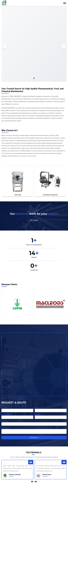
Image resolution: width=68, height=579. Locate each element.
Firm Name (38, 414)
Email (36, 407)
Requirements (5, 428)
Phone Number (5, 414)
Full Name (4, 407)
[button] (32, 78)
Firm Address (5, 421)
